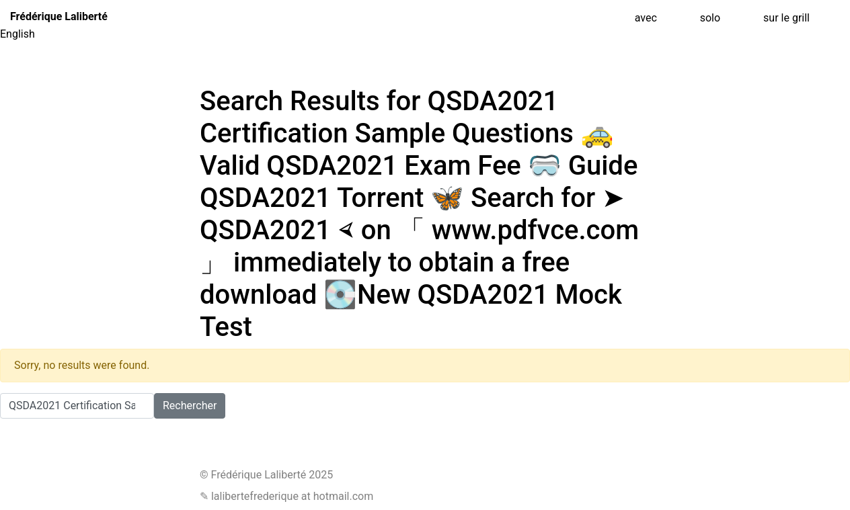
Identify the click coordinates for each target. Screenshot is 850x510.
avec (646, 17)
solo (710, 17)
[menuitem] (425, 34)
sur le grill (786, 17)
